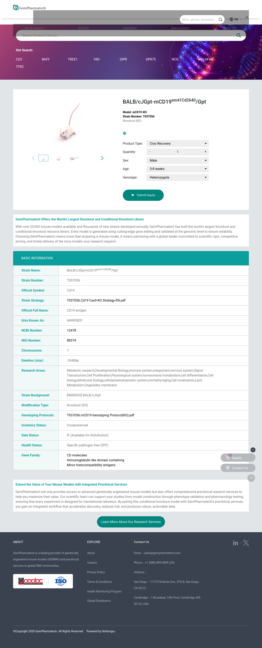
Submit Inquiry (143, 195)
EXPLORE (94, 542)
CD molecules (77, 455)
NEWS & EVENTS (176, 18)
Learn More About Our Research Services (131, 522)
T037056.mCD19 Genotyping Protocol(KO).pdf (100, 415)
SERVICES (89, 18)
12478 (71, 330)
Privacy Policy (96, 572)
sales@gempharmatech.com (162, 553)
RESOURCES (131, 18)
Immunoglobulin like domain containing (95, 460)
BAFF (46, 59)
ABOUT (18, 542)
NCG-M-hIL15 (207, 59)
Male (153, 160)
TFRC (20, 67)
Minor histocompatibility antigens (91, 465)
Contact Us (142, 542)
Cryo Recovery (160, 143)
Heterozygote (159, 177)
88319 (71, 340)
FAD (96, 59)
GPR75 (151, 59)
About (91, 553)
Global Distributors (99, 600)
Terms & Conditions (99, 581)
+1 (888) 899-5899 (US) (160, 562)
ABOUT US (220, 18)
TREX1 (73, 59)
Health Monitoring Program (104, 591)
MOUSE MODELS (45, 18)
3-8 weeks (157, 169)
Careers (92, 562)
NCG (175, 59)
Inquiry (234, 457)
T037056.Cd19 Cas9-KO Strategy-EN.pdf (96, 300)
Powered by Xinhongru (101, 631)
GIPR (123, 59)
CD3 (19, 59)
